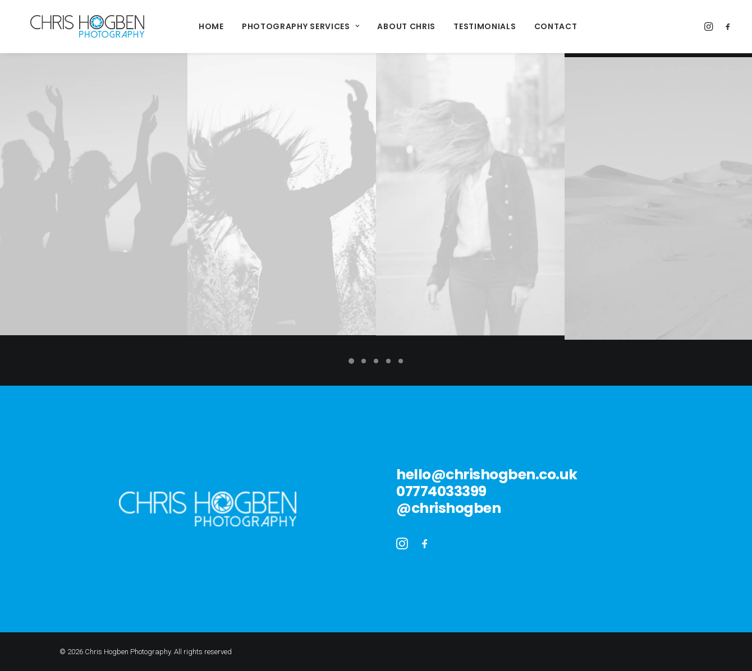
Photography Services (290, 26)
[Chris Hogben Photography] (76, 26)
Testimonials (473, 26)
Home (200, 26)
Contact (544, 26)
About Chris (395, 26)
